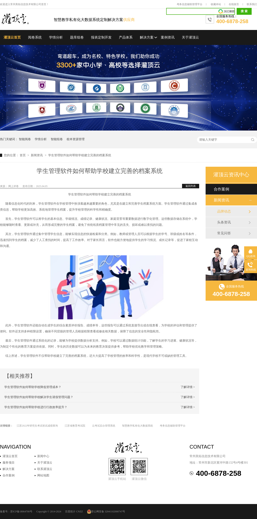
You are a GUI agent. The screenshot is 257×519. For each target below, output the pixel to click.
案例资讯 (168, 37)
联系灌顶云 (44, 469)
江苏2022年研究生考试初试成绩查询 (37, 425)
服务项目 (9, 462)
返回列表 (190, 185)
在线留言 (234, 4)
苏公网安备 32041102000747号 (106, 511)
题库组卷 (77, 37)
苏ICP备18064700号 (21, 511)
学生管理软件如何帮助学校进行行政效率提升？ (35, 407)
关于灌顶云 (190, 37)
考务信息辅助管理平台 (189, 4)
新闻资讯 (37, 155)
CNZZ (79, 511)
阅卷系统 (35, 37)
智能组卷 (57, 139)
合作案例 (221, 189)
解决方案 (147, 37)
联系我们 (252, 4)
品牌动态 (224, 211)
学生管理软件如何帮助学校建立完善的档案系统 (79, 155)
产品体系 (126, 37)
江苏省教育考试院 (75, 425)
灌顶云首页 (12, 37)
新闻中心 (43, 456)
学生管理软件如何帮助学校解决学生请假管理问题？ (38, 397)
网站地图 (43, 475)
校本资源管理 (76, 139)
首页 (23, 155)
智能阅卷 (25, 139)
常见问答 (224, 233)
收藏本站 (216, 4)
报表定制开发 (101, 37)
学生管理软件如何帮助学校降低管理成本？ (32, 387)
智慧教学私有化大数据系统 (137, 425)
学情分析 (56, 37)
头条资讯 (224, 222)
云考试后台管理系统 (103, 425)
